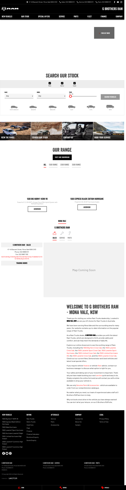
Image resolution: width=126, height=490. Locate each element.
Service (62, 16)
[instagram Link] (121, 2)
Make (19, 94)
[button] (62, 43)
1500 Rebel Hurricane (9, 427)
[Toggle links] (9, 478)
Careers (77, 425)
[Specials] (105, 487)
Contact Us (79, 419)
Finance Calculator (33, 434)
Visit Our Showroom (62, 157)
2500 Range (64, 164)
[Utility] (91, 107)
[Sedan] (33, 107)
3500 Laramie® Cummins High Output (12, 448)
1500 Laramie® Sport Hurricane (12, 430)
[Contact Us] (41, 2)
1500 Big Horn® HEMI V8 (10, 419)
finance (86, 365)
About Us (78, 422)
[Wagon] (52, 107)
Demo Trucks (31, 422)
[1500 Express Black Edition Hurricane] (87, 190)
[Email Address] (21, 258)
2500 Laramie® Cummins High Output (12, 443)
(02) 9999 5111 (24, 252)
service (99, 375)
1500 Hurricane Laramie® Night (12, 433)
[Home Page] (10, 9)
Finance (104, 16)
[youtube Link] (118, 2)
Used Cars (30, 425)
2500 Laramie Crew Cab (82, 356)
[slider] (70, 96)
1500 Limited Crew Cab (87, 353)
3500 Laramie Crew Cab (107, 356)
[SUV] (71, 107)
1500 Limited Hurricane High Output (12, 437)
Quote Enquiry (31, 440)
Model (51, 94)
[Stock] (21, 487)
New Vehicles (7, 16)
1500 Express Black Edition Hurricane (11, 423)
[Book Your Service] (108, 131)
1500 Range (53, 164)
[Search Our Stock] (46, 131)
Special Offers (44, 16)
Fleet (89, 16)
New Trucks (30, 419)
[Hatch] (14, 107)
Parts (76, 16)
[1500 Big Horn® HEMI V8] (37, 191)
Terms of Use (103, 422)
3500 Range (76, 164)
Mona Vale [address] (62, 221)
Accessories (94, 385)
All (45, 164)
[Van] (110, 107)
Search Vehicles (110, 97)
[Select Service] (62, 236)
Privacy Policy (104, 419)
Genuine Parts (81, 385)
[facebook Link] (114, 2)
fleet (100, 365)
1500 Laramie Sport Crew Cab (89, 350)
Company (119, 16)
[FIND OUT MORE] (104, 32)
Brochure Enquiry (33, 437)
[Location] (55, 236)
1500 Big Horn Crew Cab (92, 348)
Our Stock (25, 16)
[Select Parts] (70, 236)
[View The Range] (15, 131)
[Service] (63, 487)
